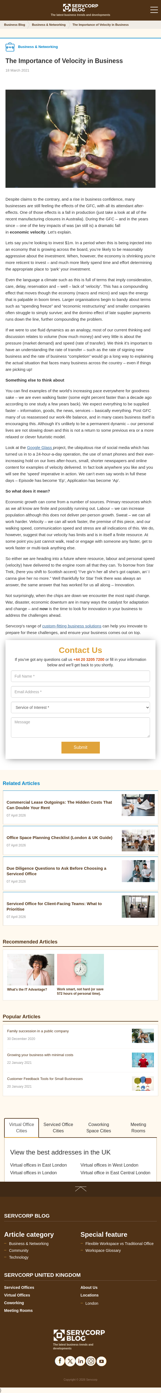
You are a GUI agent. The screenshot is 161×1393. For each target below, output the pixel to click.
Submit (80, 747)
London (92, 1303)
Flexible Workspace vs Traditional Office (120, 1243)
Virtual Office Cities (21, 1127)
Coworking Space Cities (98, 1127)
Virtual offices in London (33, 1172)
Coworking (14, 1303)
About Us (89, 1287)
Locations (90, 1295)
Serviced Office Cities (58, 1127)
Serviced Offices (19, 1287)
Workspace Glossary (103, 1250)
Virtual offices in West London (110, 1165)
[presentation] (80, 692)
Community (19, 1250)
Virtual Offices (17, 1295)
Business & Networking (29, 1243)
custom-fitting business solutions (71, 626)
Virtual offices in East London (38, 1165)
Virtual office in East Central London (116, 1172)
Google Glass (40, 447)
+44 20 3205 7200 (88, 659)
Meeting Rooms (138, 1127)
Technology (19, 1257)
